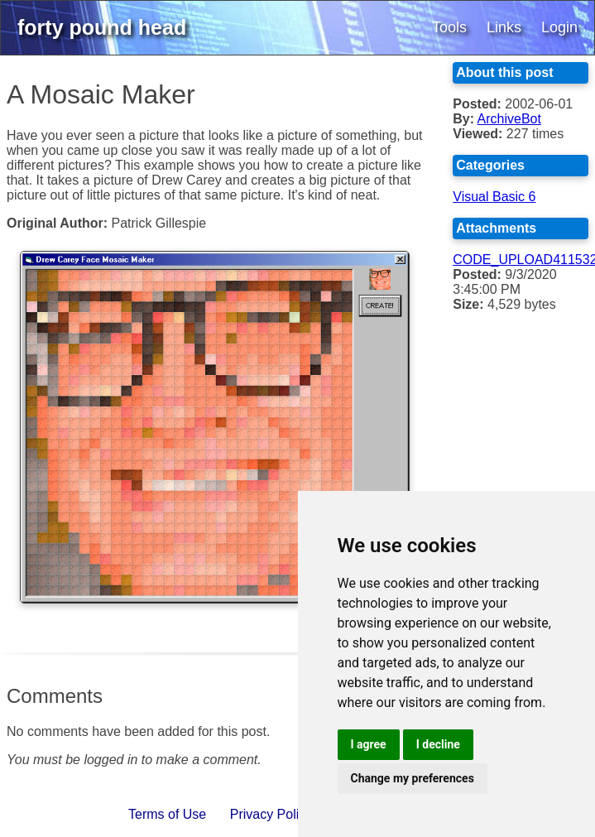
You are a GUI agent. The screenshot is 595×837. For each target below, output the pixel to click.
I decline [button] (438, 744)
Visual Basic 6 (494, 197)
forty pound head (101, 27)
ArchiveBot (509, 119)
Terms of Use (167, 814)
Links (504, 27)
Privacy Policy (271, 814)
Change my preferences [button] (412, 778)
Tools (449, 27)
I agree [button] (368, 744)
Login (559, 27)
